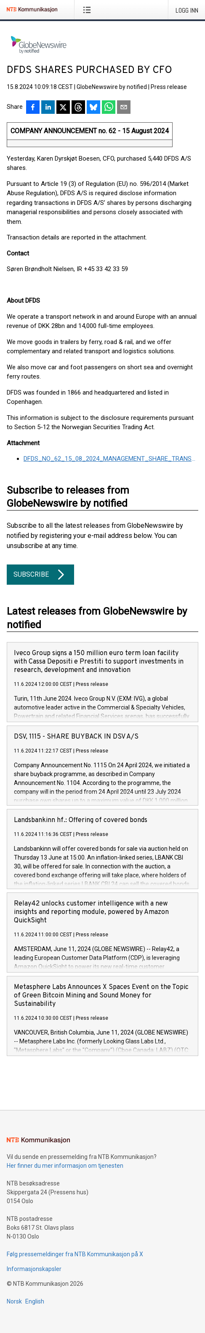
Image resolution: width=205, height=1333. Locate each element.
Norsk (14, 1301)
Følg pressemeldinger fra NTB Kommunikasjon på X (75, 1254)
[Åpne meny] (88, 9)
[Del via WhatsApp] (108, 108)
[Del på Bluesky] (93, 108)
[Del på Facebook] (33, 108)
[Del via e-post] (123, 108)
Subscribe (40, 574)
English (34, 1301)
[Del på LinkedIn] (48, 108)
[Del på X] (63, 108)
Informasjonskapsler (34, 1269)
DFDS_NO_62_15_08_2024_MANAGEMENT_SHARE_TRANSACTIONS (111, 458)
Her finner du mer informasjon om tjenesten (65, 1165)
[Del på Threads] (78, 108)
